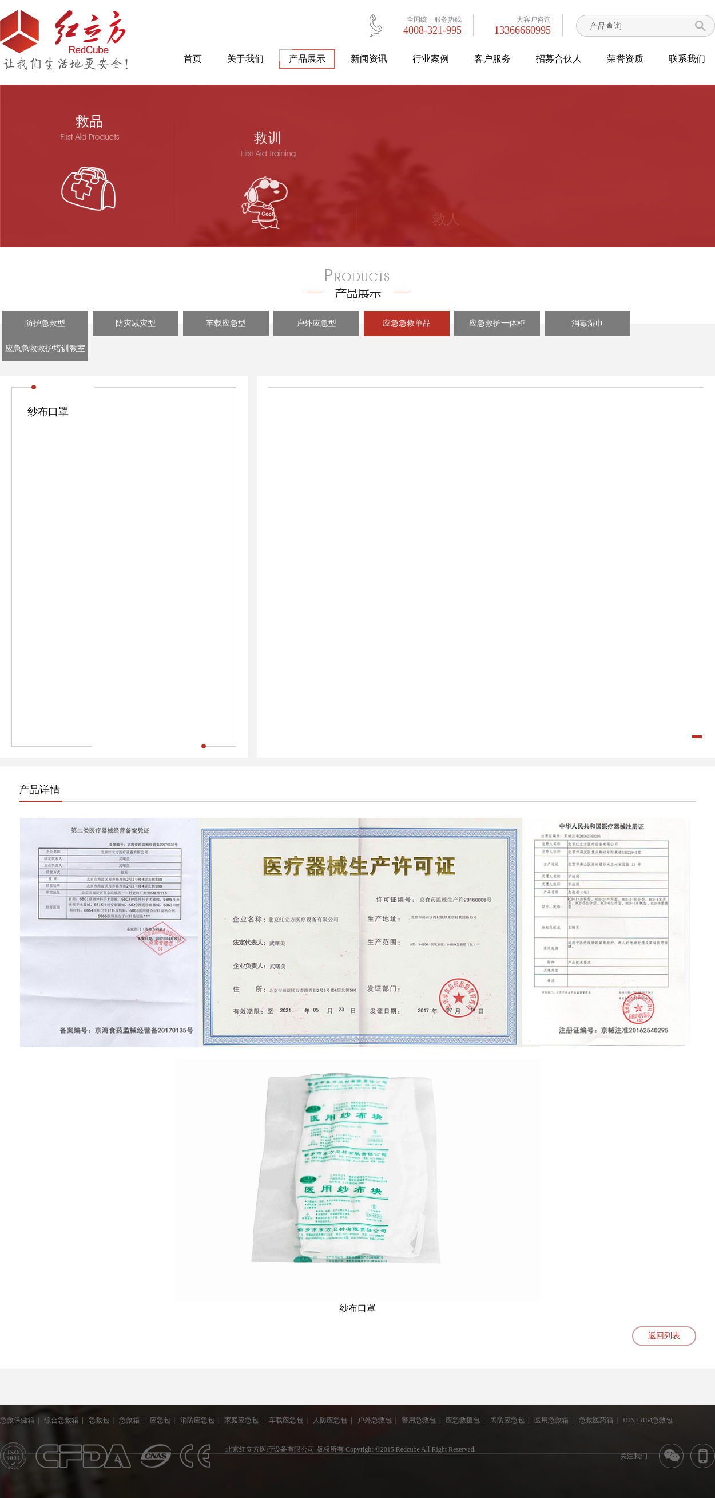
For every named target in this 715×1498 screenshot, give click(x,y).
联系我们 (687, 59)
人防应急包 (330, 1420)
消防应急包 (197, 1420)
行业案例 (430, 59)
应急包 (160, 1420)
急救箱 (129, 1420)
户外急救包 (374, 1420)
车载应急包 (286, 1420)
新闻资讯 (369, 59)
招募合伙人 (559, 59)
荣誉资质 (625, 59)
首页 (193, 59)
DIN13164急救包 (648, 1420)
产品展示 (307, 59)
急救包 (99, 1420)
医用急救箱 (551, 1420)
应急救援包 (463, 1420)
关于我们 (245, 59)
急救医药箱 (596, 1420)
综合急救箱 (61, 1420)
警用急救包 (419, 1420)
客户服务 (492, 59)
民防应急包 (507, 1420)
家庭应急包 (241, 1420)
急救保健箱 (17, 1420)
